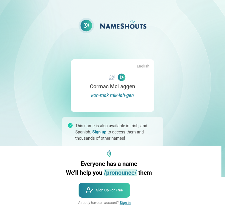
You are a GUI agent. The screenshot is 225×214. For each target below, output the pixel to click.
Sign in (125, 203)
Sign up (99, 132)
